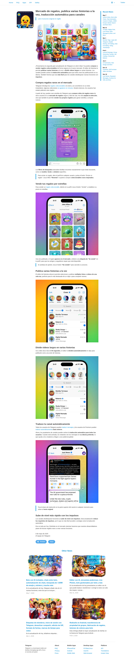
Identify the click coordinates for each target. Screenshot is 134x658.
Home (11, 2)
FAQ (17, 2)
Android (69, 651)
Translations (105, 651)
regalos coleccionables (57, 86)
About (57, 645)
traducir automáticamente (44, 429)
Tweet (51, 541)
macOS (85, 651)
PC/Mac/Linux (88, 648)
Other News (67, 551)
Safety (37, 2)
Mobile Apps (71, 645)
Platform (104, 645)
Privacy (57, 651)
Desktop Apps (88, 645)
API (30, 2)
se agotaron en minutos (65, 88)
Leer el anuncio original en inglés (49, 19)
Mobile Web (71, 653)
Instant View (105, 653)
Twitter (121, 2)
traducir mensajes (67, 427)
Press (57, 653)
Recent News (108, 12)
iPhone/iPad (71, 648)
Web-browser (87, 653)
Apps (24, 2)
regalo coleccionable (52, 187)
